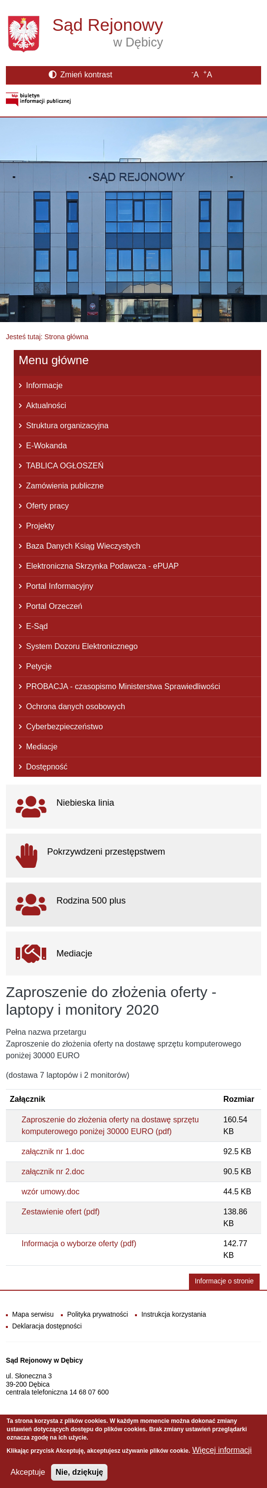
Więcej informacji (222, 1456)
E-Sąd (37, 626)
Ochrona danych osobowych (75, 706)
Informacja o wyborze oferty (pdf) (79, 1243)
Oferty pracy (47, 506)
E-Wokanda (46, 446)
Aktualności (46, 405)
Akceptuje (28, 1478)
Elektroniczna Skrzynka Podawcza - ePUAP (102, 566)
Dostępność (47, 767)
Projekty (40, 526)
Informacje (44, 385)
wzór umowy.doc (51, 1191)
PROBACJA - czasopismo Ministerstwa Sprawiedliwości (123, 686)
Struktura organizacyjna (67, 425)
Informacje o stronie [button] (224, 1281)
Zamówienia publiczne (65, 486)
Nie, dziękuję (79, 1478)
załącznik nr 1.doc (53, 1151)
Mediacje (41, 747)
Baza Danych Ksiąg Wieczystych (83, 546)
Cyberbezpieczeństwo (64, 726)
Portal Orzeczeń (54, 606)
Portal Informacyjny (59, 586)
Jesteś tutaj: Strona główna (47, 337)
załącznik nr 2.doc (53, 1171)
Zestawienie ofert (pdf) (61, 1212)
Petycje (39, 666)
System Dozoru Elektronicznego (82, 646)
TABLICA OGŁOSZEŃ (65, 466)
